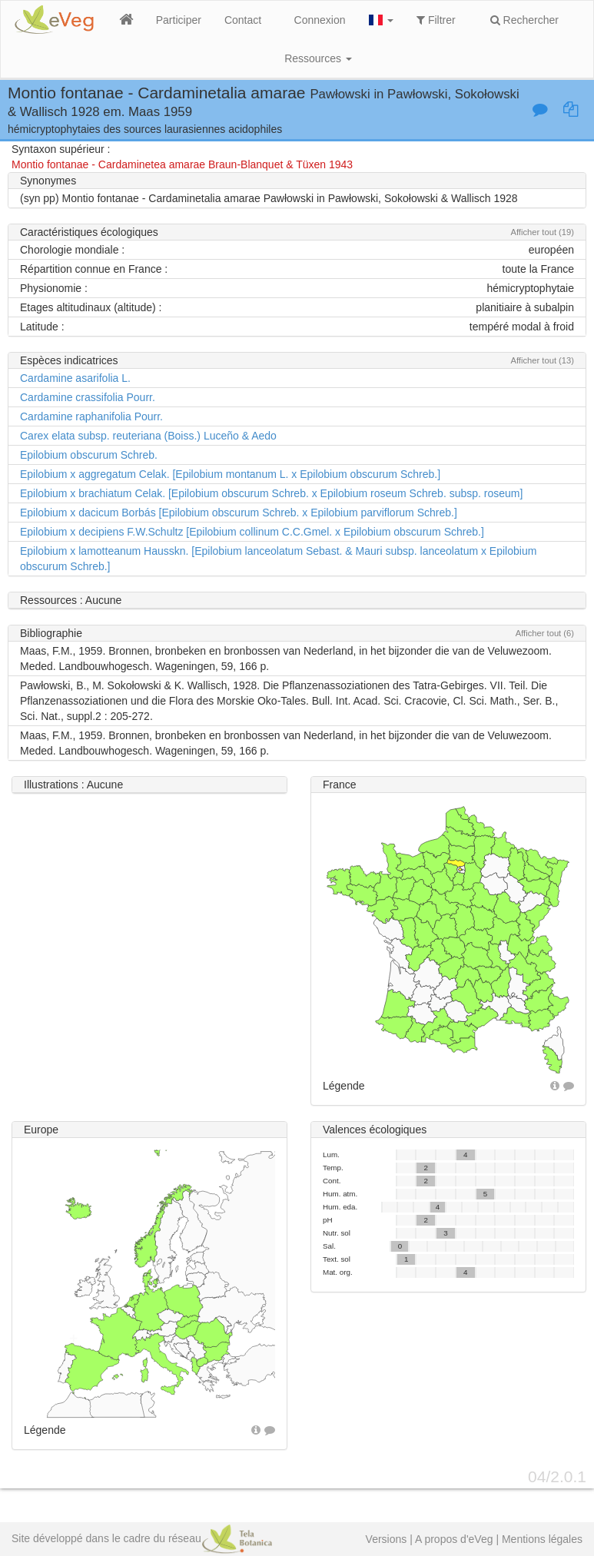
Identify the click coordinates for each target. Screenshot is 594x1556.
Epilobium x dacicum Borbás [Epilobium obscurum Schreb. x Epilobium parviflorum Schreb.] (238, 512)
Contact (242, 20)
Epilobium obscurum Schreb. (89, 455)
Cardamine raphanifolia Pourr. (91, 416)
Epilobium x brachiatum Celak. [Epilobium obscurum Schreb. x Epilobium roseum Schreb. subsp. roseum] (271, 493)
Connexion (320, 20)
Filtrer (436, 20)
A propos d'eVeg (454, 1539)
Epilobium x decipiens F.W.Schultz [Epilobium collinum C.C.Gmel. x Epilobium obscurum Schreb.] (252, 532)
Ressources (318, 58)
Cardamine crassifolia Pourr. (87, 397)
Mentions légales (542, 1539)
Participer (178, 20)
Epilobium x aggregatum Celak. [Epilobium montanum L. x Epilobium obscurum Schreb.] (230, 474)
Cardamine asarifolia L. (75, 378)
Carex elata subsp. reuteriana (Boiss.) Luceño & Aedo (148, 436)
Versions (386, 1539)
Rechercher (524, 20)
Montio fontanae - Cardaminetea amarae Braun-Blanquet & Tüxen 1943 (182, 164)
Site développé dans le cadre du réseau (142, 1538)
